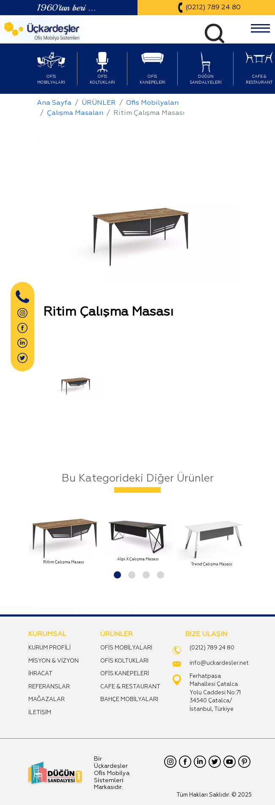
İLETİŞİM (39, 712)
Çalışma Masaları (75, 113)
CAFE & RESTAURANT (130, 687)
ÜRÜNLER (99, 103)
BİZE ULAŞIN (206, 634)
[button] (116, 574)
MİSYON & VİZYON (53, 661)
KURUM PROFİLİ (49, 648)
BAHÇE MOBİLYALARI (129, 699)
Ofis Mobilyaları (152, 103)
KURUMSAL (47, 634)
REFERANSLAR (49, 687)
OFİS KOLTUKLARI (124, 661)
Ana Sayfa (54, 103)
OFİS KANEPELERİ (124, 674)
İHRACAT (40, 674)
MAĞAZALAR (46, 699)
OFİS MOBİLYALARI (126, 648)
